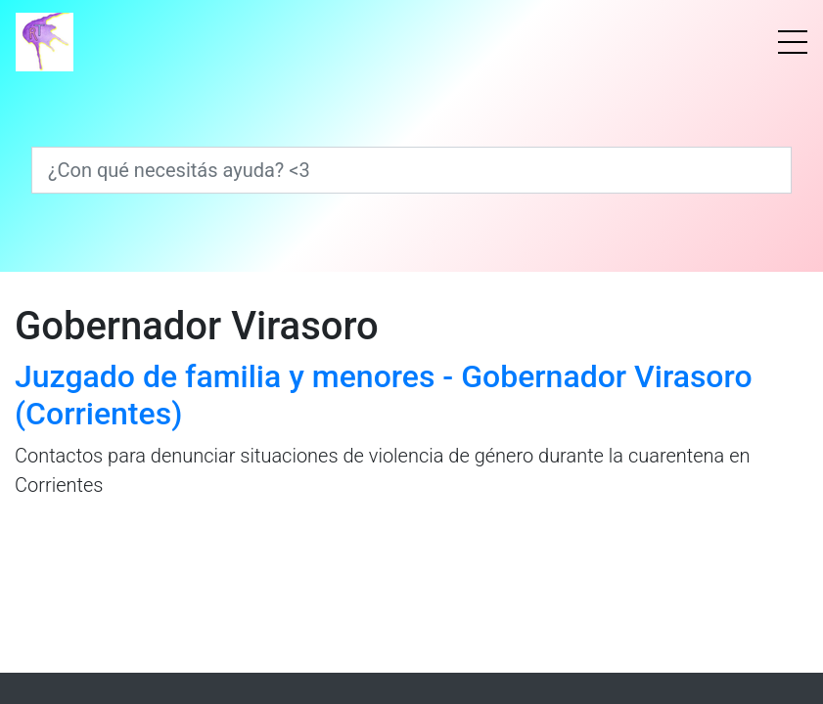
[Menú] (792, 42)
